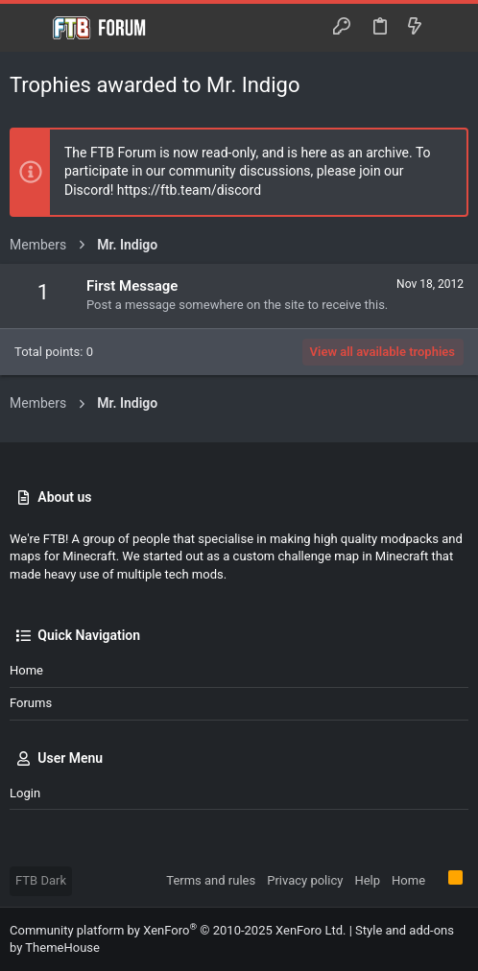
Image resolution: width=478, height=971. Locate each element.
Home (26, 670)
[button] (29, 28)
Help (367, 880)
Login (25, 793)
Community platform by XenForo (178, 930)
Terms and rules (210, 880)
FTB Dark (40, 880)
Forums (31, 703)
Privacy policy (305, 880)
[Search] (449, 27)
